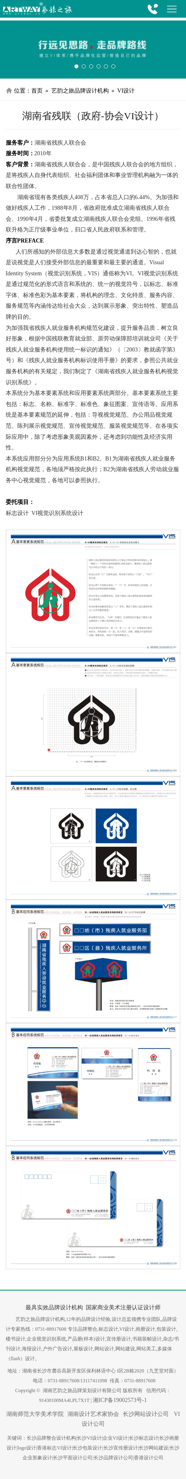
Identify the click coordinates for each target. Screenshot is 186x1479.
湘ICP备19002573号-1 (120, 1400)
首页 (37, 91)
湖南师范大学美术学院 (35, 1414)
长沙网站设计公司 (146, 1414)
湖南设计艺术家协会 (93, 1414)
